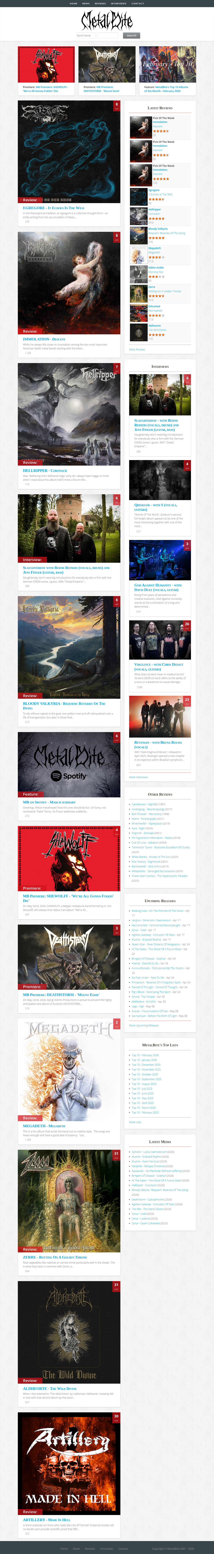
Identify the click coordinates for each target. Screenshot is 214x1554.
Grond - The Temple (143, 996)
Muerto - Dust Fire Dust (145, 1161)
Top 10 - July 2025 (142, 1088)
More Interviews (138, 777)
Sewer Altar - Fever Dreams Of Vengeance (156, 944)
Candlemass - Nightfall (145, 804)
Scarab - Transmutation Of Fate (150, 1011)
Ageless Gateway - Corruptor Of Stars (153, 935)
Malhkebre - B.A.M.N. (144, 1001)
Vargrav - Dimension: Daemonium (151, 920)
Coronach (154, 213)
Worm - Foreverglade (144, 818)
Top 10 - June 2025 (143, 1093)
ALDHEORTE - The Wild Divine (50, 1388)
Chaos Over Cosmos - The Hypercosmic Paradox (160, 876)
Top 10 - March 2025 (144, 1107)
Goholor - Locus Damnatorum (149, 1152)
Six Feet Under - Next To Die (148, 977)
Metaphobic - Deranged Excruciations (153, 871)
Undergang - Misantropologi (148, 809)
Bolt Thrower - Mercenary (146, 814)
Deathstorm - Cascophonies (148, 1199)
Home (73, 3)
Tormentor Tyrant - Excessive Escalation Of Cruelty (161, 847)
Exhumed (154, 306)
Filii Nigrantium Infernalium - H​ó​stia (152, 837)
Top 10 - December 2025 (146, 1064)
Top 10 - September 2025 (146, 1079)
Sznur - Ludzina (141, 1218)
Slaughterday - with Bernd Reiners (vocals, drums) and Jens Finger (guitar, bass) (156, 425)
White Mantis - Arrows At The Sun (151, 857)
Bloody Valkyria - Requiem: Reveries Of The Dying (160, 1190)
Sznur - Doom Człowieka (146, 1223)
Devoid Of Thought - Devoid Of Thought (154, 987)
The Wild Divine (157, 330)
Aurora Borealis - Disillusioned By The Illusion (158, 968)
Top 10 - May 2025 (142, 1098)
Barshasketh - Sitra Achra (146, 866)
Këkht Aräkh (156, 267)
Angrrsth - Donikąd (143, 833)
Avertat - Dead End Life (145, 963)
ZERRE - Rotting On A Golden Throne (55, 1257)
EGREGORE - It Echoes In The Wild (53, 208)
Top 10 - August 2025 (144, 1084)
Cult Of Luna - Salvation (145, 842)
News (86, 3)
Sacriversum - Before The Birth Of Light (154, 1016)
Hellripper (154, 209)
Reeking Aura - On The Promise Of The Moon (158, 911)
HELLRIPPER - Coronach (45, 470)
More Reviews (137, 349)
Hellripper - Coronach (144, 1185)
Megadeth (154, 248)
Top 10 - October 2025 (145, 1074)
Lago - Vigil (138, 1006)
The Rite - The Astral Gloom (147, 1209)
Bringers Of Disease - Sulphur (149, 958)
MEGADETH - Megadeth (44, 1126)
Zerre (151, 287)
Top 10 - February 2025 (145, 1112)
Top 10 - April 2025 (143, 1103)
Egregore (153, 190)
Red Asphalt (155, 310)
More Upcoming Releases (144, 1025)
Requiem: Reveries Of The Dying (166, 233)
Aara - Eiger (138, 828)
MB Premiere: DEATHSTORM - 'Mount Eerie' (61, 995)
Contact (138, 3)
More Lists (135, 1122)
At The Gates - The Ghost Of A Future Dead (156, 949)
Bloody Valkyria (158, 228)
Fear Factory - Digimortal (146, 861)
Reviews (100, 3)
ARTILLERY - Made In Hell (46, 1520)
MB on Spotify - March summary (49, 802)
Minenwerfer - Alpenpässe (147, 823)
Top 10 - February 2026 (145, 1055)
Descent (157, 126)
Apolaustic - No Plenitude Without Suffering (157, 1171)
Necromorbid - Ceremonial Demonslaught (156, 925)
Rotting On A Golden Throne (164, 291)
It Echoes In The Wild (160, 194)
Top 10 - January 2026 (144, 1060)
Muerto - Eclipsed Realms (146, 939)
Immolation (160, 122)
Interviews (118, 3)
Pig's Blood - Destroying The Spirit (151, 992)
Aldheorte (154, 325)
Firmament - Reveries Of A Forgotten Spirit (156, 982)
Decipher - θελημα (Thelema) (148, 1166)
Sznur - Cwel (139, 930)
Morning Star (155, 272)
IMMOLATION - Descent (44, 339)
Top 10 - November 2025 (146, 1069)
